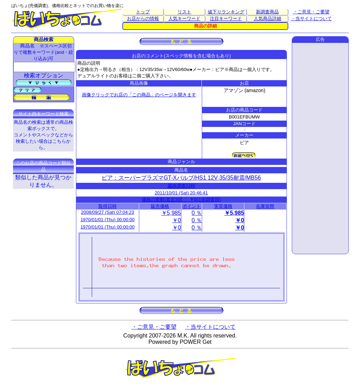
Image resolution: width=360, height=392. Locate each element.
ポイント (191, 206)
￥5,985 (171, 213)
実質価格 (223, 206)
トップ (143, 11)
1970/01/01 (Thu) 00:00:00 (108, 219)
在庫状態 (265, 206)
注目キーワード (226, 18)
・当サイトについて (311, 18)
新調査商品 (267, 11)
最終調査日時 (181, 185)
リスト (184, 11)
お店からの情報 (143, 18)
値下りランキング (226, 11)
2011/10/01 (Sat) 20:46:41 (181, 192)
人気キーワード (184, 18)
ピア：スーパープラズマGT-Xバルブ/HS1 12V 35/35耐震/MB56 (181, 178)
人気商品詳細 (267, 18)
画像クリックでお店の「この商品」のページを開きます (139, 94)
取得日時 (107, 206)
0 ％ (197, 213)
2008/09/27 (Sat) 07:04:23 (107, 212)
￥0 (176, 220)
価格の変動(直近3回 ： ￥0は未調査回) (181, 199)
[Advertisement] (320, 148)
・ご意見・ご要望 (311, 11)
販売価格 (160, 206)
